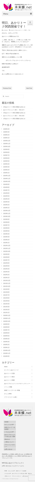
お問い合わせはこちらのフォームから (13, 466)
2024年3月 (6, 202)
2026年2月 (6, 135)
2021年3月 (6, 306)
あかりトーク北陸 (9, 373)
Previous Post (7, 88)
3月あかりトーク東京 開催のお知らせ (14, 113)
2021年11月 (6, 283)
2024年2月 (6, 204)
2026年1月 (6, 137)
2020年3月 (6, 341)
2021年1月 (6, 312)
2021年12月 (6, 280)
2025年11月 (6, 143)
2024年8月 (6, 187)
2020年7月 (6, 330)
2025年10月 (6, 146)
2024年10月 (6, 181)
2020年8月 (6, 327)
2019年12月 (6, 350)
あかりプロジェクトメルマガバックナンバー (17, 383)
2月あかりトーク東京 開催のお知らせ (14, 118)
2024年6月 (6, 193)
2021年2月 (6, 309)
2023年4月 (6, 234)
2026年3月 (6, 132)
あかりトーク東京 (9, 377)
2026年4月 (6, 129)
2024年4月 (6, 199)
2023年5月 (6, 231)
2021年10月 (6, 286)
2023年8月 (6, 222)
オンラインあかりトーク (11, 370)
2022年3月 (6, 271)
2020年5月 (6, 336)
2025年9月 (6, 149)
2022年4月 (6, 269)
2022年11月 (6, 248)
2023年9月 (6, 219)
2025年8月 (6, 152)
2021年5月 (6, 301)
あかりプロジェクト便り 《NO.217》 (14, 110)
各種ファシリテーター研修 (12, 390)
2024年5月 (6, 196)
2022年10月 (6, 251)
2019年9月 (6, 356)
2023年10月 (6, 216)
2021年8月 (6, 292)
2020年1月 (6, 347)
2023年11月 (6, 213)
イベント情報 (8, 387)
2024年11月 (6, 178)
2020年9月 (6, 324)
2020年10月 (6, 321)
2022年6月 (6, 263)
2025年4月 (6, 164)
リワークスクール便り (10, 397)
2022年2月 (6, 274)
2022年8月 (6, 257)
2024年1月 (6, 207)
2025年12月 (6, 140)
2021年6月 (6, 298)
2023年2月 (6, 239)
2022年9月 (6, 254)
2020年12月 (6, 315)
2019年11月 (6, 353)
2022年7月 (6, 260)
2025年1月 (6, 172)
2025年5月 (6, 161)
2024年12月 (6, 175)
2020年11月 (6, 318)
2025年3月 (6, 167)
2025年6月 (6, 158)
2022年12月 (6, 245)
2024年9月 (6, 184)
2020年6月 (6, 333)
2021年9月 (6, 289)
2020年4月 (6, 338)
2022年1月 (6, 277)
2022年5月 (6, 266)
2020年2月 (6, 344)
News (16, 30)
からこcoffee (8, 393)
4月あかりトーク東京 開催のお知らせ (14, 107)
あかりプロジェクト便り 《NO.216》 (14, 115)
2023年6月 (6, 228)
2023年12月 (6, 210)
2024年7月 (6, 190)
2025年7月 (6, 155)
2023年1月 (6, 242)
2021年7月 (6, 295)
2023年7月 (6, 225)
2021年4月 (6, 304)
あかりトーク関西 (22, 30)
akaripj (5, 30)
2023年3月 (6, 237)
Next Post (29, 88)
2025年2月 (6, 170)
